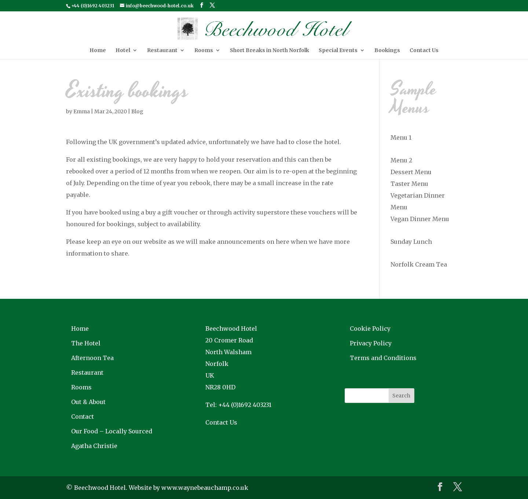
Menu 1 (400, 137)
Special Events (338, 51)
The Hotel (85, 343)
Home (97, 51)
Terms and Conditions (383, 358)
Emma (81, 111)
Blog (137, 111)
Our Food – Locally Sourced (111, 431)
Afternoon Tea (92, 358)
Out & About (88, 402)
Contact (82, 416)
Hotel (122, 51)
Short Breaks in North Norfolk (269, 51)
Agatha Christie (94, 446)
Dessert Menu (411, 172)
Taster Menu (409, 183)
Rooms (203, 51)
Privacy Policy (371, 343)
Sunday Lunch (411, 241)
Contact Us (424, 51)
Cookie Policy (370, 328)
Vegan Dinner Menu (419, 219)
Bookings (387, 51)
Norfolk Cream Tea (418, 264)
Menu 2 (401, 160)
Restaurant (162, 51)
